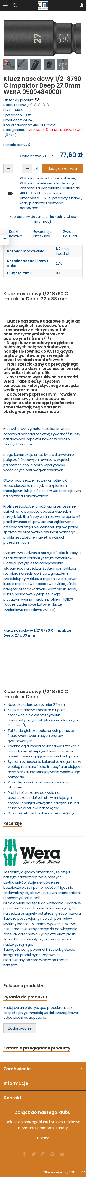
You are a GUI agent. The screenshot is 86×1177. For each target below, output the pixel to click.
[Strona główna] (43, 5)
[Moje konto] (81, 5)
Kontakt (12, 1098)
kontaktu (58, 216)
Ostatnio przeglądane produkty (36, 1048)
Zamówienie (43, 1069)
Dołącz (43, 1137)
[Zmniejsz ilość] (27, 168)
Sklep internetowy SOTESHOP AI (65, 1172)
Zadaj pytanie (20, 1028)
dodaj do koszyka (62, 168)
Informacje (43, 1083)
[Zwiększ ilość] (8, 168)
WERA (27, 120)
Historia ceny (16, 144)
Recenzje (12, 823)
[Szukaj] (14, 5)
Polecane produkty (23, 985)
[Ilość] (17, 168)
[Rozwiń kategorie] (5, 5)
